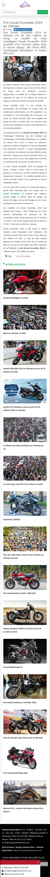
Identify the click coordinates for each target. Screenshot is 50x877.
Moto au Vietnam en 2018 (14, 333)
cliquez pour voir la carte (13, 874)
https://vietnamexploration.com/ (27, 850)
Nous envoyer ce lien (23, 29)
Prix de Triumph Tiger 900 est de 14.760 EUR (23, 738)
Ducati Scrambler (23, 256)
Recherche (42, 12)
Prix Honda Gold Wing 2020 (15, 773)
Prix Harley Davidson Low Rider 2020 (19, 702)
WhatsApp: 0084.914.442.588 (15, 867)
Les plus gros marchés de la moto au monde (23, 484)
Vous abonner (41, 864)
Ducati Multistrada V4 (12, 667)
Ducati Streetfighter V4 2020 (15, 298)
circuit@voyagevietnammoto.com (16, 871)
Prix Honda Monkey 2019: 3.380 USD (19, 593)
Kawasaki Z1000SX (11, 519)
